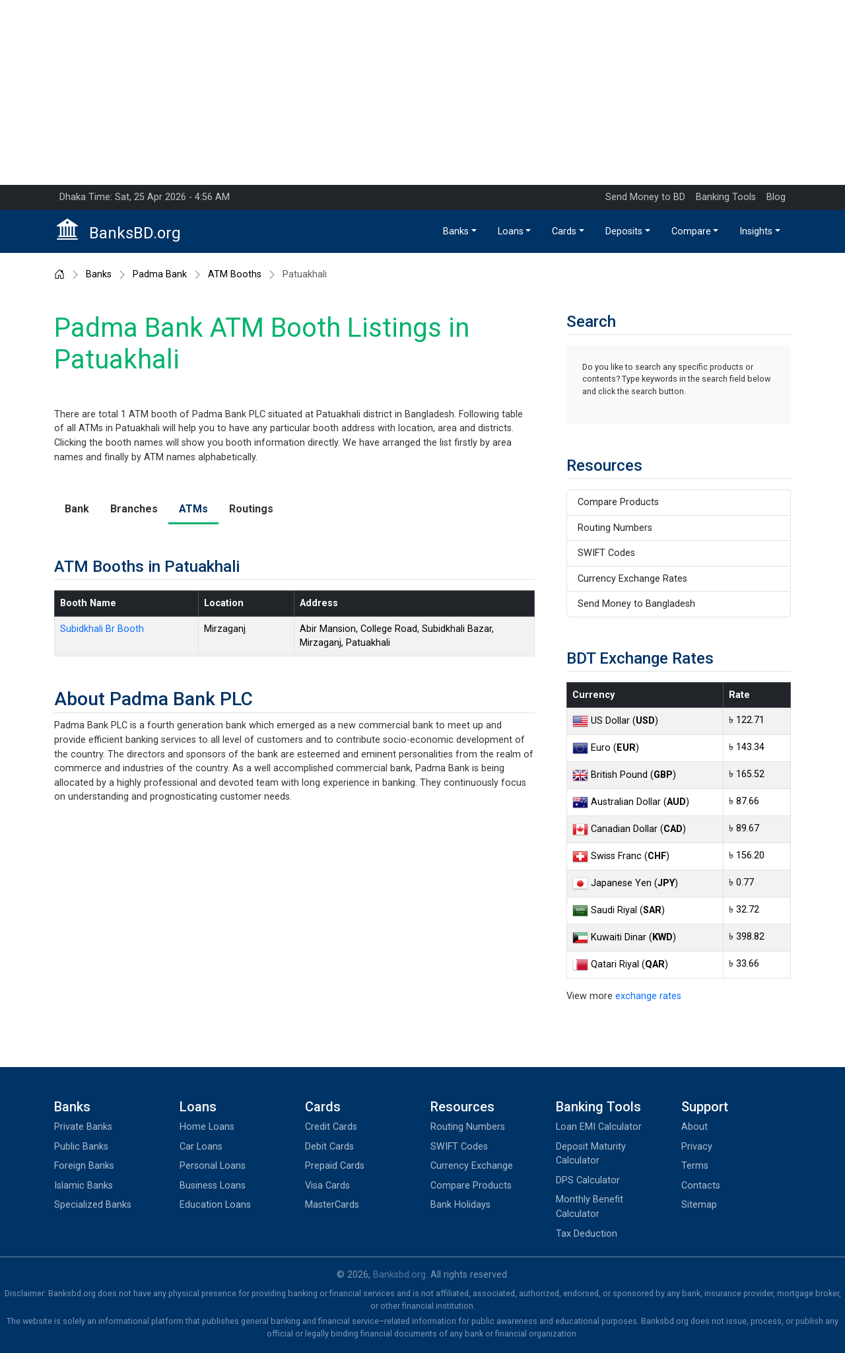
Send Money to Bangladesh (636, 603)
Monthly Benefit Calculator (589, 1207)
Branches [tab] (134, 509)
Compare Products (618, 502)
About (694, 1126)
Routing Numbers (615, 528)
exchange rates (648, 996)
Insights (755, 231)
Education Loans (215, 1204)
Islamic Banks (83, 1185)
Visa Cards (327, 1185)
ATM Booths (234, 274)
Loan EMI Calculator (599, 1126)
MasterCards (332, 1204)
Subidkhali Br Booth (102, 629)
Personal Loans (213, 1165)
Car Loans (201, 1146)
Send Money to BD (645, 197)
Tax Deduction (586, 1233)
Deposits (623, 231)
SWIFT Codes (606, 553)
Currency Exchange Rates (632, 578)
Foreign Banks (84, 1165)
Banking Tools (726, 197)
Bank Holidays (460, 1204)
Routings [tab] (251, 509)
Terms (694, 1165)
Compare (691, 231)
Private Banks (83, 1126)
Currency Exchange (471, 1165)
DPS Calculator (588, 1180)
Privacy (696, 1146)
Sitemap (699, 1204)
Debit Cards (329, 1146)
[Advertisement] (422, 92)
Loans (511, 231)
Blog (776, 197)
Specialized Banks (92, 1204)
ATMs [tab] (193, 509)
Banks (456, 231)
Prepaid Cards (334, 1165)
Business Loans (213, 1185)
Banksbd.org (399, 1274)
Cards (564, 231)
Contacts (700, 1185)
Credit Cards (331, 1126)
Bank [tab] (77, 509)
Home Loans (207, 1126)
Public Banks (81, 1146)
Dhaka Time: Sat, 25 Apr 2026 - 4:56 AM (144, 197)
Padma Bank (160, 274)
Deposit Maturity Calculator (591, 1154)
